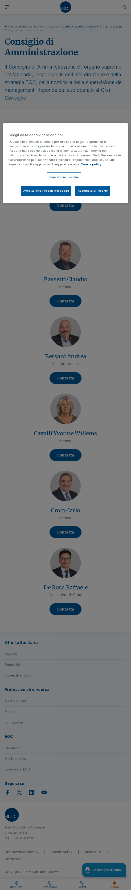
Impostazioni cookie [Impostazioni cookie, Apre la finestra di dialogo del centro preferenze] (64, 177)
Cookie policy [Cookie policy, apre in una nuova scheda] (91, 164)
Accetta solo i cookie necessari (46, 190)
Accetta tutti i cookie (93, 190)
